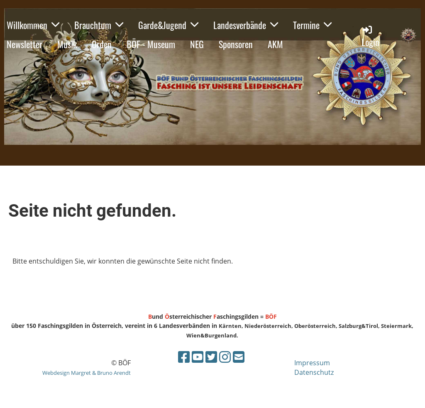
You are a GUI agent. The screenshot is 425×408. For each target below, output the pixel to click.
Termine (312, 25)
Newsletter (24, 44)
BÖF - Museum (151, 44)
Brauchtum (98, 25)
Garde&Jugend (168, 25)
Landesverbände (245, 25)
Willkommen (33, 25)
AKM (275, 44)
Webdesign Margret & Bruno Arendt (86, 372)
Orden (102, 44)
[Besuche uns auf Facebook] (184, 357)
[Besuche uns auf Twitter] (211, 357)
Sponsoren (236, 44)
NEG (197, 44)
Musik (67, 44)
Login (370, 36)
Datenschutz (314, 372)
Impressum (312, 362)
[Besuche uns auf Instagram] (225, 357)
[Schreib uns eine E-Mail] (238, 357)
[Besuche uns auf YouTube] (197, 357)
